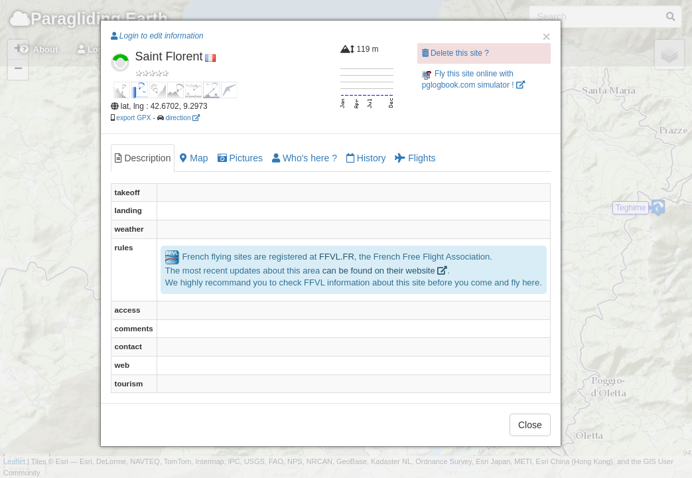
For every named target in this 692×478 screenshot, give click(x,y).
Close (530, 425)
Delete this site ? (455, 53)
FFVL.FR (336, 257)
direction (182, 117)
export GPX (133, 117)
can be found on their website (384, 271)
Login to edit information (157, 35)
